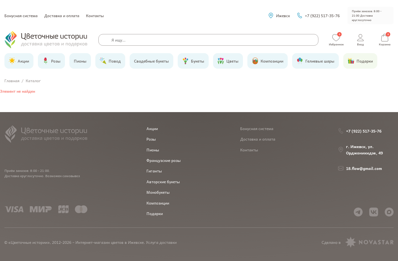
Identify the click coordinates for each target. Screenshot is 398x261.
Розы (151, 139)
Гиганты (154, 171)
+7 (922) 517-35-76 (318, 15)
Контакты (95, 15)
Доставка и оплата (61, 15)
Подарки (154, 213)
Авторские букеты (163, 182)
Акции (152, 128)
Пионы (152, 150)
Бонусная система (21, 15)
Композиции (157, 203)
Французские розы (163, 160)
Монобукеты (158, 192)
